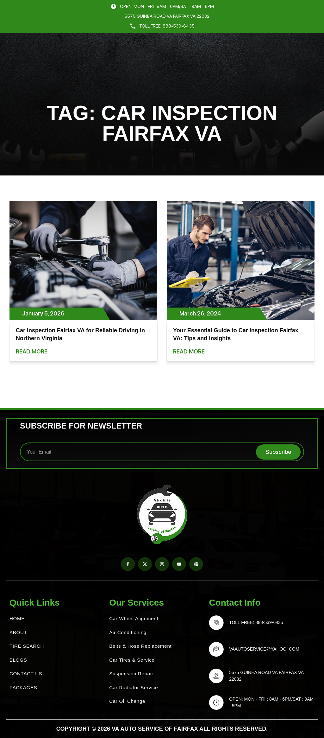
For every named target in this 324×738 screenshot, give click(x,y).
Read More (31, 351)
